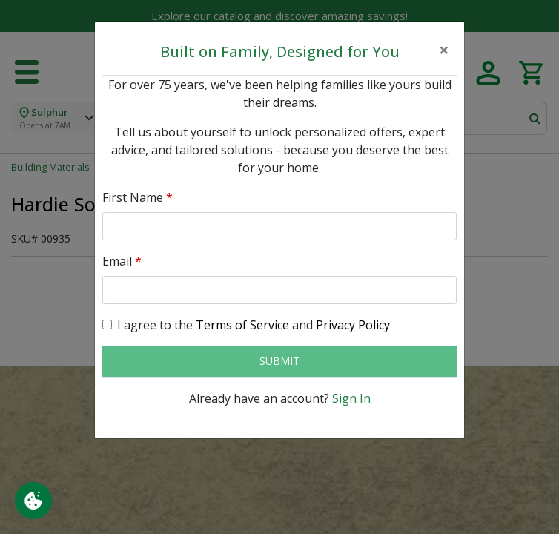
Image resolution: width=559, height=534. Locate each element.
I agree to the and (253, 325)
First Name (137, 197)
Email (122, 261)
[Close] (444, 49)
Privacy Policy (353, 325)
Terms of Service (242, 325)
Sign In (351, 398)
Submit (279, 361)
